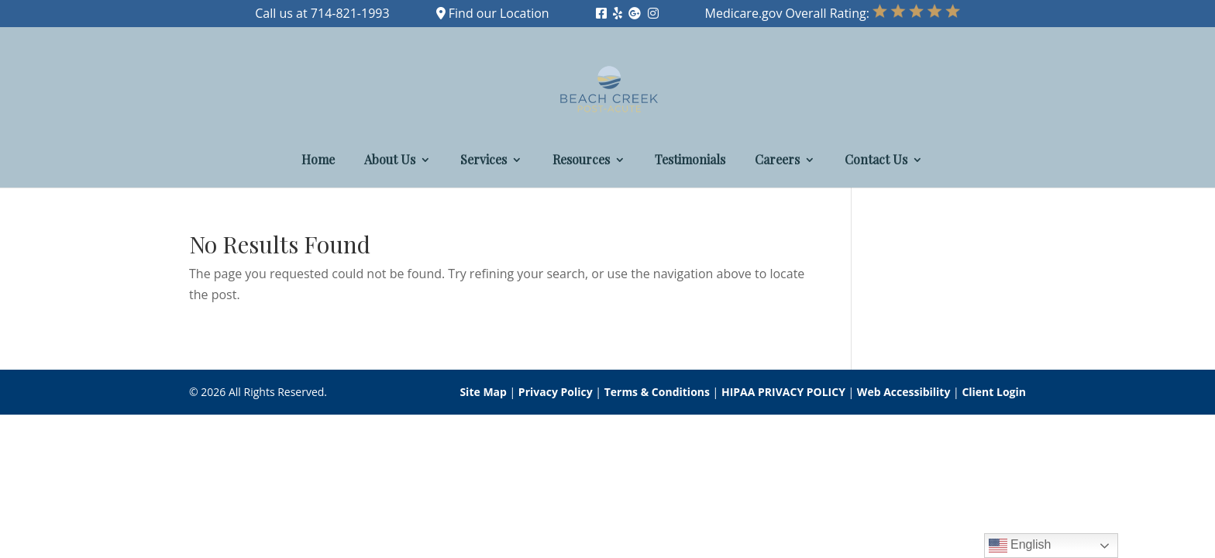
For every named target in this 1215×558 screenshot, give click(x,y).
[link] (601, 13)
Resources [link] (581, 160)
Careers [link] (777, 160)
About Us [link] (389, 160)
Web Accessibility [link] (904, 391)
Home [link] (318, 160)
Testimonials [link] (690, 160)
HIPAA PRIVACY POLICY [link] (783, 391)
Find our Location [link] (492, 13)
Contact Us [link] (876, 160)
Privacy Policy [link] (555, 391)
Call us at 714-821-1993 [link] (322, 13)
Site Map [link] (482, 391)
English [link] (1020, 545)
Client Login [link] (994, 391)
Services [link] (483, 160)
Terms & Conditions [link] (657, 391)
